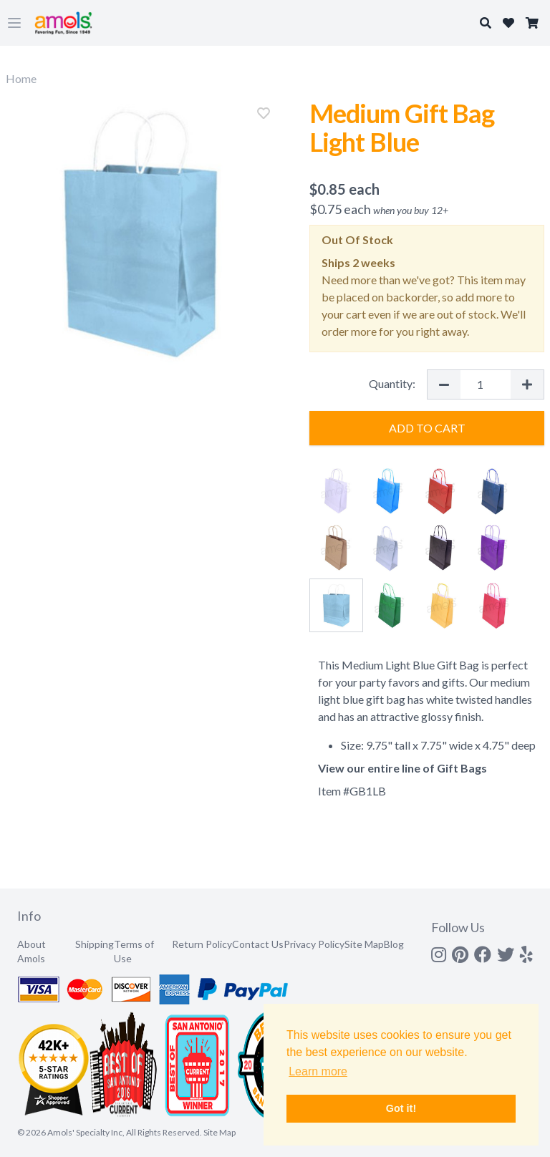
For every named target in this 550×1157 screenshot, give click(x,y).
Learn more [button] (318, 1071)
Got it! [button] (401, 1108)
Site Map (364, 944)
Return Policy (202, 944)
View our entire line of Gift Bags (402, 768)
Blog (394, 944)
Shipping (94, 944)
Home (21, 78)
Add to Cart (427, 428)
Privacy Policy (314, 944)
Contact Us (258, 944)
